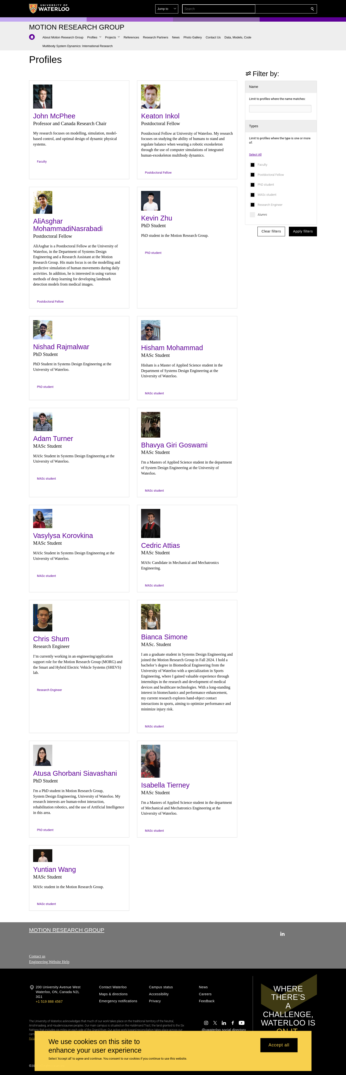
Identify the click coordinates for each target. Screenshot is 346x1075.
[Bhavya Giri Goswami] (150, 425)
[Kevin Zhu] (150, 201)
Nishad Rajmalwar (61, 347)
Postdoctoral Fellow (271, 175)
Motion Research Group (66, 930)
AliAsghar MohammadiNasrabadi (68, 225)
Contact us (37, 956)
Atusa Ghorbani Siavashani (75, 773)
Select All (255, 154)
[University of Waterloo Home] (49, 8)
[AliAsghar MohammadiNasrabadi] (42, 202)
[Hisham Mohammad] (150, 330)
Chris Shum (51, 639)
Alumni (262, 214)
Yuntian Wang (54, 869)
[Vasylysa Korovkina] (42, 518)
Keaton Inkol (160, 116)
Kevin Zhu (156, 218)
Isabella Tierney (165, 785)
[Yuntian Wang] (42, 855)
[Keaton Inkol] (150, 97)
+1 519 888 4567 (49, 1001)
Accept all (278, 1045)
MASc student (267, 194)
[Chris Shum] (42, 618)
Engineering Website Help (49, 962)
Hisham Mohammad (172, 348)
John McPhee (54, 116)
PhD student (266, 184)
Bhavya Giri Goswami (174, 445)
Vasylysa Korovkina (63, 535)
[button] (277, 9)
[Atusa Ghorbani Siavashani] (42, 755)
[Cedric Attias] (150, 523)
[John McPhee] (42, 97)
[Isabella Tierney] (150, 761)
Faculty (262, 164)
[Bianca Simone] (150, 617)
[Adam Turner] (42, 421)
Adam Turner (53, 438)
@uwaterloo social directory (224, 1030)
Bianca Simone (164, 637)
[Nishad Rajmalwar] (42, 329)
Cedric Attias (160, 545)
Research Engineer (270, 205)
